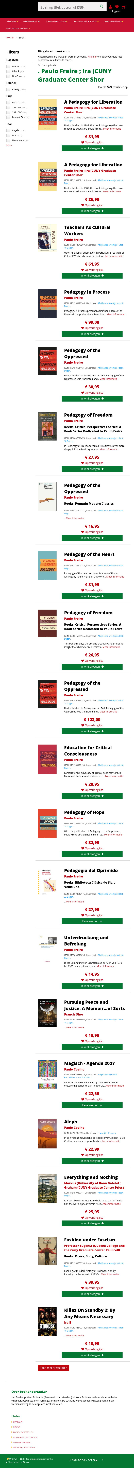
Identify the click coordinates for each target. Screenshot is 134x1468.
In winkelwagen (92, 148)
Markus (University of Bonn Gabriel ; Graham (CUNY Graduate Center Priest (94, 1185)
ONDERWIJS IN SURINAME (18, 28)
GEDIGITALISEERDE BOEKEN (85, 21)
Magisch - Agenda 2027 (89, 1063)
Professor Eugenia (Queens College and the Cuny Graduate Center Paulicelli (94, 1248)
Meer (9, 145)
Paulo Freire (73, 240)
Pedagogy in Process (87, 292)
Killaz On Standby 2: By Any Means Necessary (89, 1313)
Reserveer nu (92, 921)
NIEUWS (16, 1427)
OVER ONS (12, 21)
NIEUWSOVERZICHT (31, 21)
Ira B (67, 1322)
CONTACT (13, 1459)
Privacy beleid (13, 1462)
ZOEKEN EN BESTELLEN (56, 21)
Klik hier (92, 56)
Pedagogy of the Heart (89, 554)
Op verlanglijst (92, 142)
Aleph (70, 1122)
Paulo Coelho (74, 1069)
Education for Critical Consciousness (88, 751)
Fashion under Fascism (89, 1240)
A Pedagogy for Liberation (93, 102)
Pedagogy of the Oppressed (82, 353)
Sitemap (25, 1462)
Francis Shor (73, 1014)
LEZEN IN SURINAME (113, 21)
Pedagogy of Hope (84, 812)
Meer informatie (112, 128)
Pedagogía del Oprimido (91, 870)
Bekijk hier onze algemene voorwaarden (37, 1459)
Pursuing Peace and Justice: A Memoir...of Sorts (94, 1005)
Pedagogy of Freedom (88, 415)
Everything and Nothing (91, 1177)
